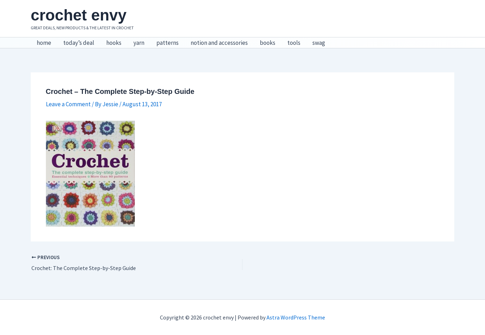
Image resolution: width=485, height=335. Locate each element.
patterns (167, 43)
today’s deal (78, 43)
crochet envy (78, 15)
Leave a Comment (68, 104)
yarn (138, 43)
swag (318, 43)
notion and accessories (219, 43)
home (44, 43)
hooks (113, 43)
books (267, 43)
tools (293, 43)
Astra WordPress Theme (296, 317)
